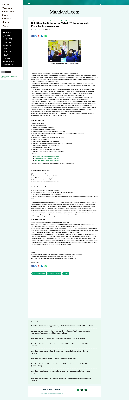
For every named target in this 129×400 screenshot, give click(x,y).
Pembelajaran (8, 11)
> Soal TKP (6, 55)
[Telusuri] (100, 4)
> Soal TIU (6, 49)
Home (44, 389)
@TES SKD (6, 36)
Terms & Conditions (5, 76)
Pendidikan (7, 8)
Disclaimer (3, 77)
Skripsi (5, 22)
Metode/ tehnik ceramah (54, 273)
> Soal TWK (7, 42)
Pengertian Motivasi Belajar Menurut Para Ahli (46, 156)
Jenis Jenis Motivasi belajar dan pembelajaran (46, 160)
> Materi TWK (7, 39)
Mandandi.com (64, 12)
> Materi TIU (7, 45)
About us (49, 389)
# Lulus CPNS (7, 32)
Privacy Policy (14, 76)
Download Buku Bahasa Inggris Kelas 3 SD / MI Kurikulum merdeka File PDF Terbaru (62, 326)
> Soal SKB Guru (8, 65)
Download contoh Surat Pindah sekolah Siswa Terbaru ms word (53, 358)
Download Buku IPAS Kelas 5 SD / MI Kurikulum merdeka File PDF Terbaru (58, 338)
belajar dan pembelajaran (38, 273)
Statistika (6, 18)
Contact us (57, 389)
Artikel (5, 26)
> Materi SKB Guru (9, 61)
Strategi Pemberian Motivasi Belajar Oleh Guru (46, 158)
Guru (5, 15)
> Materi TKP (7, 52)
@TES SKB (6, 58)
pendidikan (66, 273)
